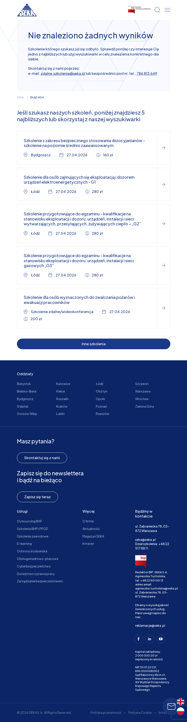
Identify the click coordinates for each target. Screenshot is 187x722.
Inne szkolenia (94, 343)
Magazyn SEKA (93, 536)
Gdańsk (22, 406)
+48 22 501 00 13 (151, 580)
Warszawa (143, 391)
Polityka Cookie (140, 712)
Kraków (62, 406)
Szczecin (142, 384)
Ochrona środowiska (32, 551)
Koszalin (62, 399)
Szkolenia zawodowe (32, 536)
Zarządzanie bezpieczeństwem (40, 581)
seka (20, 97)
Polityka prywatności (105, 712)
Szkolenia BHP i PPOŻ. (33, 529)
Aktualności (91, 529)
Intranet (88, 543)
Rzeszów (102, 414)
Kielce (60, 391)
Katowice (63, 384)
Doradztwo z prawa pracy (36, 574)
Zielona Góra (144, 406)
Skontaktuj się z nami (42, 457)
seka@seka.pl (145, 540)
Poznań (101, 406)
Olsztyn (101, 391)
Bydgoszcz (25, 399)
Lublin (60, 414)
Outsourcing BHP (29, 521)
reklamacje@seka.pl (150, 625)
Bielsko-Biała (26, 391)
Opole (100, 399)
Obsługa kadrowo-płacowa (37, 559)
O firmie (88, 521)
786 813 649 (147, 73)
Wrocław (142, 399)
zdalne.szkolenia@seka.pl (63, 73)
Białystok (24, 384)
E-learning (24, 543)
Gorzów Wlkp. (27, 414)
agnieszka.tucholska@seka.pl (156, 588)
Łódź (99, 384)
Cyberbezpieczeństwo (34, 566)
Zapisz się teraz (37, 496)
